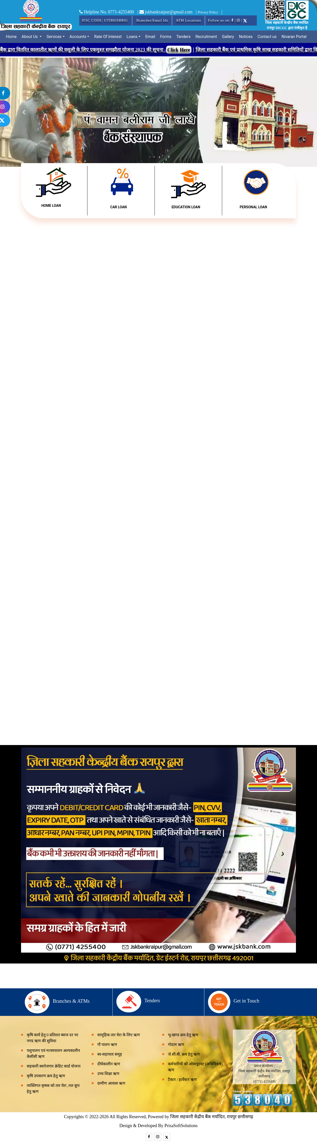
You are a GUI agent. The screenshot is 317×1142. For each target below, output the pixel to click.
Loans (132, 36)
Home (11, 36)
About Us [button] (30, 36)
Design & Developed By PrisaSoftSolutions (158, 1125)
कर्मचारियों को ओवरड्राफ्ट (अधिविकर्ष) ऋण (195, 1067)
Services (54, 36)
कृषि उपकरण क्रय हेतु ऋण (46, 1076)
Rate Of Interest (108, 36)
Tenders (183, 36)
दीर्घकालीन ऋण (108, 1064)
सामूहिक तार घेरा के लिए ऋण (118, 1035)
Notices (246, 36)
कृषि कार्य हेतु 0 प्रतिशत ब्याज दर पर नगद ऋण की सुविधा (52, 1038)
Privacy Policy (208, 12)
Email (150, 36)
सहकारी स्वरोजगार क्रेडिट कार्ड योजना (53, 1066)
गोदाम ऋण (176, 1044)
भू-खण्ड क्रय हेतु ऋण (183, 1035)
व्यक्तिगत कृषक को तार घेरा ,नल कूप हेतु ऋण (53, 1088)
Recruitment (206, 36)
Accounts (78, 36)
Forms (165, 36)
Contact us (267, 36)
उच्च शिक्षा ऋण (108, 1073)
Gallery (228, 36)
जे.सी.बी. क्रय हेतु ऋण (184, 1054)
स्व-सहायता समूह (109, 1054)
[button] (293, 112)
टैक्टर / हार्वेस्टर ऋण (182, 1079)
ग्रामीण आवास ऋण (111, 1083)
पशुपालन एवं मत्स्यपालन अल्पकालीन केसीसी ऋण (53, 1053)
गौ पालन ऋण (107, 1044)
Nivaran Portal (294, 36)
